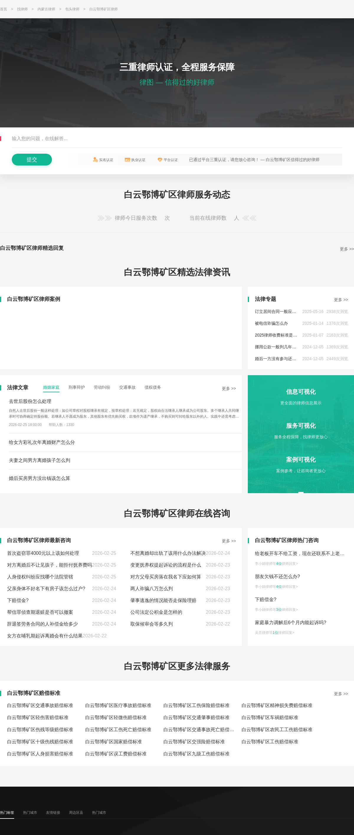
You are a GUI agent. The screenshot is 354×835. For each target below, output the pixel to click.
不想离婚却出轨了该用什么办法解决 (168, 553)
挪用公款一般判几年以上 (277, 347)
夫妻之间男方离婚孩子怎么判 (39, 460)
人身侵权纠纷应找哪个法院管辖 (40, 576)
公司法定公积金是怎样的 (156, 612)
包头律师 (72, 9)
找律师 (22, 9)
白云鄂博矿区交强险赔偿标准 (194, 741)
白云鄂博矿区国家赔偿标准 (113, 741)
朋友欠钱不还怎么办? (277, 576)
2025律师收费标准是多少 (278, 335)
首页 (3, 9)
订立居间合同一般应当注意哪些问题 (288, 311)
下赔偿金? (18, 600)
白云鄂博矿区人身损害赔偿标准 (40, 753)
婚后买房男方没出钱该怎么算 (39, 478)
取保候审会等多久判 (151, 623)
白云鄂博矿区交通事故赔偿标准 (40, 705)
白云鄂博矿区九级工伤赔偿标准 (196, 753)
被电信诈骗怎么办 (271, 323)
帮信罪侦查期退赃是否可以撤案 (40, 612)
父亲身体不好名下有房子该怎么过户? (46, 588)
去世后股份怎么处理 (30, 401)
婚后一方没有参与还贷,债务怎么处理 (288, 358)
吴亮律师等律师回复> (274, 633)
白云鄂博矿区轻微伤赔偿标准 (116, 717)
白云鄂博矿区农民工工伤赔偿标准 (277, 729)
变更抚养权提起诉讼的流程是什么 (165, 564)
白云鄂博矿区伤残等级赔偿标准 (40, 729)
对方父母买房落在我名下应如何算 (165, 576)
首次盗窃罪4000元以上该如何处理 (43, 553)
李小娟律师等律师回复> (276, 564)
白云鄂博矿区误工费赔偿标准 (116, 753)
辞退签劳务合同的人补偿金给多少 (42, 623)
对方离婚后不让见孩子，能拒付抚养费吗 (49, 564)
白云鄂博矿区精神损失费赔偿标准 (277, 705)
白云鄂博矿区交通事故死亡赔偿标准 (201, 729)
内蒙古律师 (46, 9)
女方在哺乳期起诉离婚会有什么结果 (45, 635)
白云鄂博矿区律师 (103, 9)
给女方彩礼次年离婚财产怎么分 (42, 442)
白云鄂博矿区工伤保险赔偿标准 (196, 705)
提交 (32, 160)
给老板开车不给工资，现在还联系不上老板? (301, 553)
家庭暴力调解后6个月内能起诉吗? (290, 622)
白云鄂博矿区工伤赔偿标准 (270, 741)
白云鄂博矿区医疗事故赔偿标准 (118, 705)
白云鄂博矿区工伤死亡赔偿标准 (118, 729)
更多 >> (347, 249)
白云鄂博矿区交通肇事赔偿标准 (196, 717)
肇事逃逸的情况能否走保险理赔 (163, 600)
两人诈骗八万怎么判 (151, 588)
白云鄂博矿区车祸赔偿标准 (270, 717)
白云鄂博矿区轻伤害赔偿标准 (37, 717)
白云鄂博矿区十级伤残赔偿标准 (40, 741)
